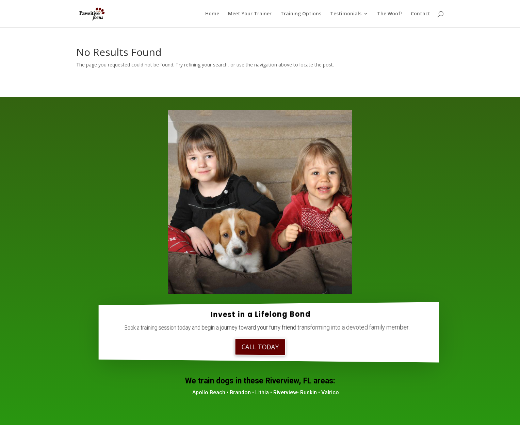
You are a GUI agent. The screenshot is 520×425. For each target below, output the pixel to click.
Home (212, 14)
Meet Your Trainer (250, 14)
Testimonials (345, 14)
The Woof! (389, 14)
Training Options (300, 14)
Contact (420, 14)
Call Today (260, 347)
